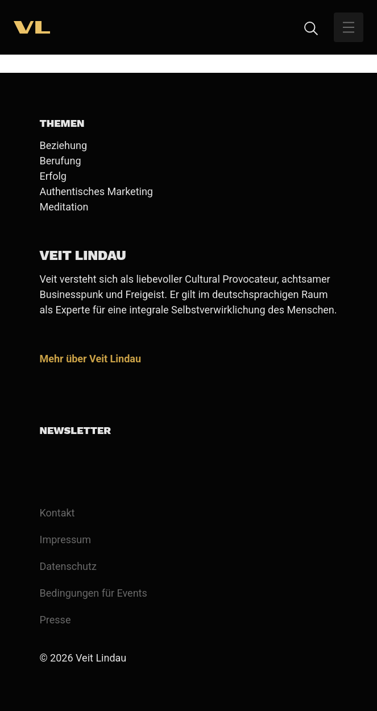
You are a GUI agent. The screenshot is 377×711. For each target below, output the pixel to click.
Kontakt (57, 513)
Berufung (60, 161)
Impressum (66, 539)
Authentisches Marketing (96, 191)
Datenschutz (68, 566)
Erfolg (53, 176)
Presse (55, 620)
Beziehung (64, 145)
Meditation (64, 207)
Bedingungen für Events (93, 593)
